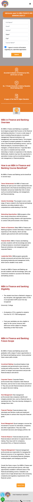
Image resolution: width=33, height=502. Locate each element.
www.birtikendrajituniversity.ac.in (12, 501)
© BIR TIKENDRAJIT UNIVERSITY (20, 494)
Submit (16, 54)
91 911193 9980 (27, 501)
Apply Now (20, 485)
